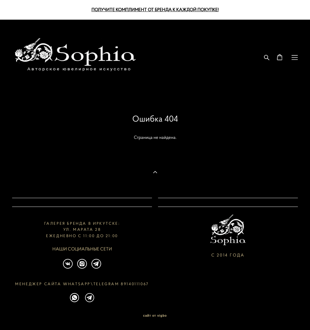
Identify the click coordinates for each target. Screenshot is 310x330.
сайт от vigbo (155, 315)
